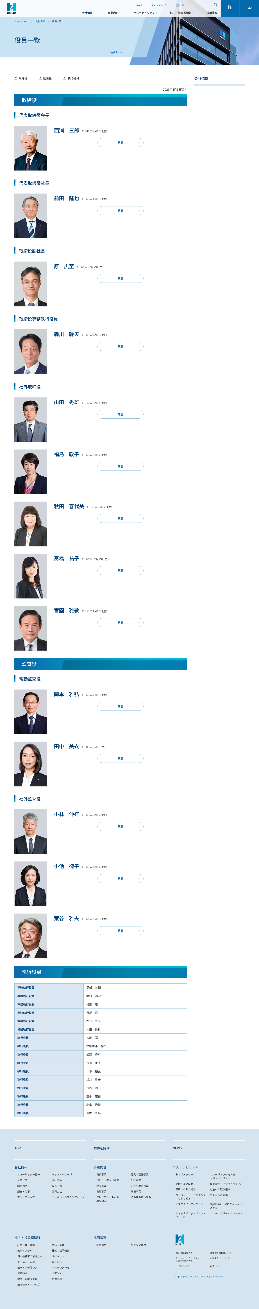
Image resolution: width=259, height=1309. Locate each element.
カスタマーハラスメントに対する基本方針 (187, 1260)
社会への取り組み (220, 1189)
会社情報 (87, 13)
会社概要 (201, 119)
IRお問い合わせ (60, 1267)
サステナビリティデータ (189, 1204)
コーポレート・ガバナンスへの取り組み (191, 1196)
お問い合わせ (250, 12)
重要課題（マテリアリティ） (226, 1183)
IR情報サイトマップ (28, 1284)
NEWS (177, 1148)
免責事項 (57, 1279)
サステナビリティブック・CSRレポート (191, 1215)
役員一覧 (201, 139)
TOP (17, 1148)
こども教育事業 (140, 1186)
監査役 (47, 78)
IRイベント (58, 1256)
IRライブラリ (24, 1250)
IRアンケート (59, 1273)
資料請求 (22, 1273)
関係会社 (201, 159)
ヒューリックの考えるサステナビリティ (222, 1176)
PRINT (120, 52)
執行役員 (73, 78)
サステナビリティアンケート (226, 1213)
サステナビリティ (144, 13)
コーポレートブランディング (214, 179)
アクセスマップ (206, 169)
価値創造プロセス (186, 1183)
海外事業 (101, 1191)
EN (182, 5)
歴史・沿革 (203, 149)
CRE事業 (136, 1180)
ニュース (138, 5)
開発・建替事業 (140, 1174)
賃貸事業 (101, 1174)
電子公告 (57, 1262)
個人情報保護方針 (184, 1253)
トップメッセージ (207, 99)
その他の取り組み (141, 1197)
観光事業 (101, 1186)
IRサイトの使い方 (27, 1267)
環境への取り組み (186, 1189)
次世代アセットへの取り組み (107, 1199)
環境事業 (136, 1191)
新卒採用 (101, 1245)
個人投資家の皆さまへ (29, 1256)
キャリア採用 (138, 1245)
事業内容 (113, 13)
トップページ (21, 21)
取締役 (23, 78)
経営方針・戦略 (26, 1245)
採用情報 (211, 13)
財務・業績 (58, 1245)
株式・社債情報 (60, 1250)
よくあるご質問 (26, 1262)
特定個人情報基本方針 (221, 1253)
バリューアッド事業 (107, 1180)
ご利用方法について (220, 1258)
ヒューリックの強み (209, 89)
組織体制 (201, 129)
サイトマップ (159, 5)
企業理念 (201, 109)
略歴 (120, 142)
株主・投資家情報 (181, 13)
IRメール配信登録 (27, 1279)
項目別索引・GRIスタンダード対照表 (227, 1206)
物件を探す (230, 12)
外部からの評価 (219, 1195)
